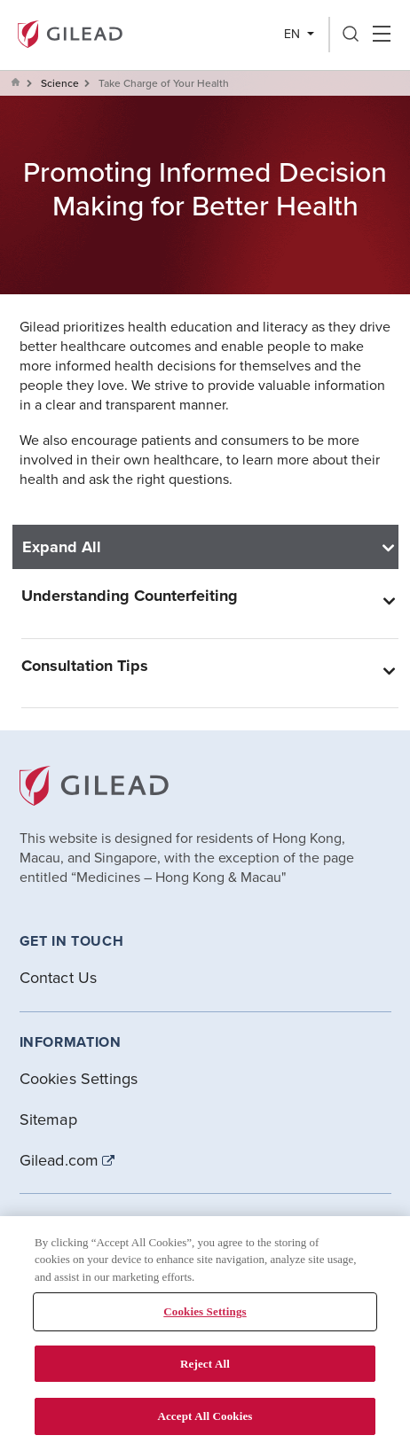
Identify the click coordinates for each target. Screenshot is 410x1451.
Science (60, 82)
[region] (205, 1333)
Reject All (205, 1363)
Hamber (381, 34)
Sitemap (48, 1119)
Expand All (61, 546)
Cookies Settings (79, 1078)
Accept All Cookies (204, 1416)
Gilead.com (59, 1160)
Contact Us (59, 977)
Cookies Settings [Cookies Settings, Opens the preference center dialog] (204, 1311)
